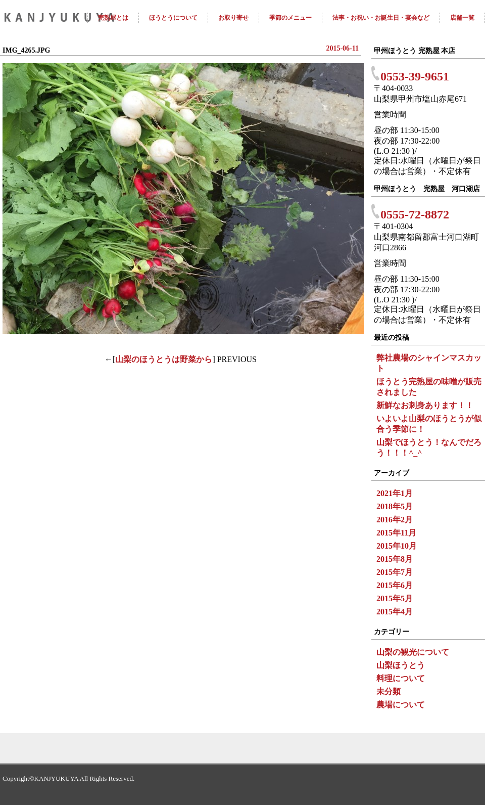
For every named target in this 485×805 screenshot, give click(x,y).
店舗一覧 (462, 17)
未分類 (388, 691)
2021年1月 (394, 493)
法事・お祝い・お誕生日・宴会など (380, 17)
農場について (400, 704)
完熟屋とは (113, 17)
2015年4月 (394, 611)
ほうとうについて (173, 17)
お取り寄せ (233, 17)
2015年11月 (396, 532)
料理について (400, 678)
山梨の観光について (412, 652)
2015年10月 (396, 546)
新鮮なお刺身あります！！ (424, 405)
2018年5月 (394, 506)
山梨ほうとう (400, 665)
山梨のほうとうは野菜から (163, 359)
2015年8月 (394, 559)
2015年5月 (394, 598)
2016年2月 (394, 519)
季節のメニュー (290, 17)
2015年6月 (394, 585)
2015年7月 (394, 572)
